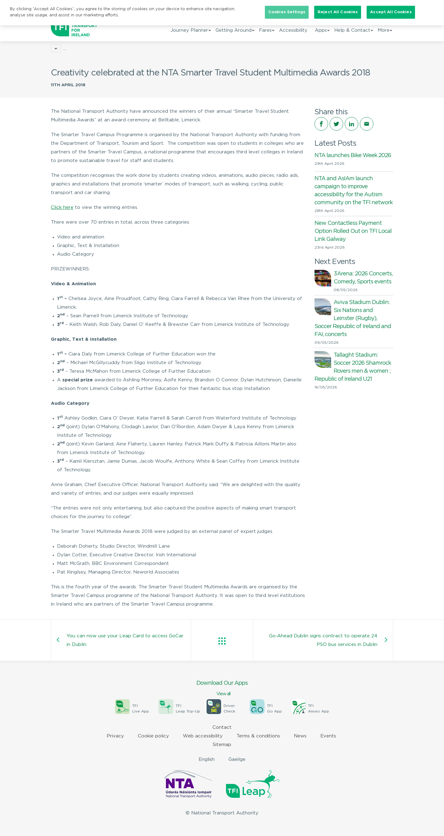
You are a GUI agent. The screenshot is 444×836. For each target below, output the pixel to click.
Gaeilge (236, 759)
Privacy (115, 736)
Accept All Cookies (390, 12)
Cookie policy (153, 736)
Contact (222, 727)
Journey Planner (189, 30)
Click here (62, 207)
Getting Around (234, 30)
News (78, 49)
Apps (321, 30)
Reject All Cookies (338, 12)
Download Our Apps (222, 689)
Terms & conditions (258, 736)
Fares (265, 30)
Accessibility (293, 30)
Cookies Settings (286, 12)
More (383, 30)
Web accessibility (203, 736)
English (207, 759)
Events (328, 736)
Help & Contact (352, 30)
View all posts (222, 641)
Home (57, 49)
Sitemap (222, 745)
